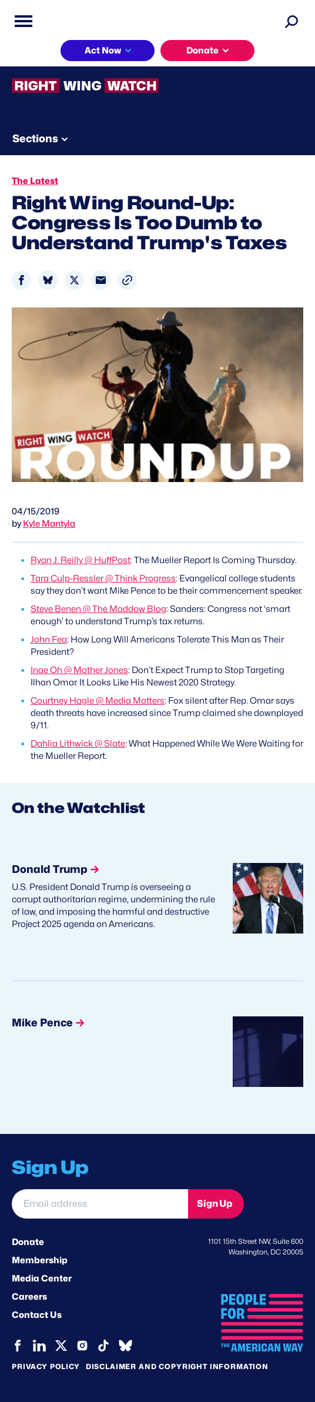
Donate (202, 50)
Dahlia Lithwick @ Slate (78, 743)
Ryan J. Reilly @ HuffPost (80, 560)
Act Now (103, 50)
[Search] (291, 21)
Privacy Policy (46, 1366)
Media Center (42, 1278)
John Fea (49, 639)
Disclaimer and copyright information (177, 1366)
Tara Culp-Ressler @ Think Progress (103, 578)
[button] (127, 280)
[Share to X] (74, 280)
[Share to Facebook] (21, 280)
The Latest (35, 181)
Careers (29, 1296)
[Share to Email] (100, 280)
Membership (40, 1260)
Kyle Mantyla (49, 523)
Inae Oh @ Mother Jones (79, 670)
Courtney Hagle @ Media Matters (98, 700)
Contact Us (37, 1315)
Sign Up (214, 1203)
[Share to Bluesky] (48, 280)
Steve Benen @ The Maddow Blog (98, 609)
